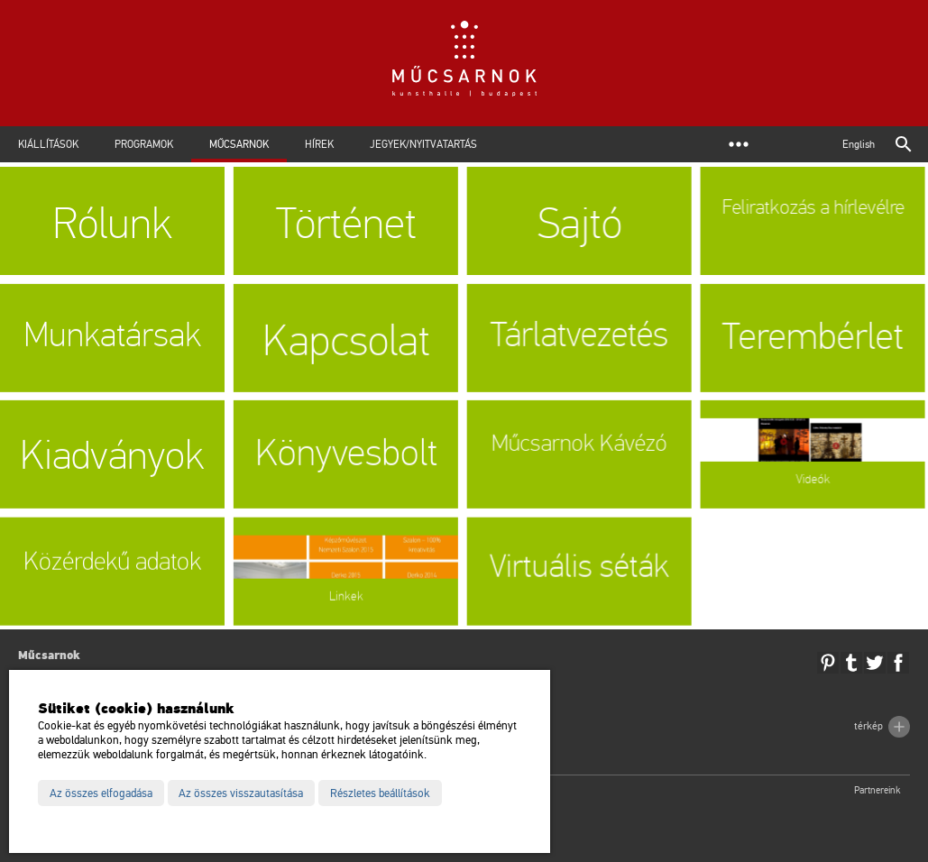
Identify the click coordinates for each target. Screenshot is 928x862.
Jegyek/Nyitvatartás (423, 144)
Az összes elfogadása (101, 793)
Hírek (319, 144)
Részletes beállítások (380, 793)
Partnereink (877, 790)
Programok (144, 144)
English (858, 144)
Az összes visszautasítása (241, 793)
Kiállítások (48, 144)
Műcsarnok (239, 144)
